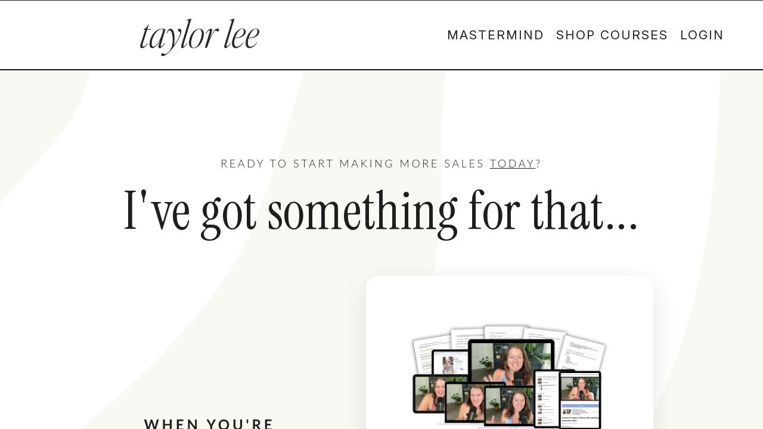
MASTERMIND (495, 34)
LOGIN (702, 34)
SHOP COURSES (612, 34)
